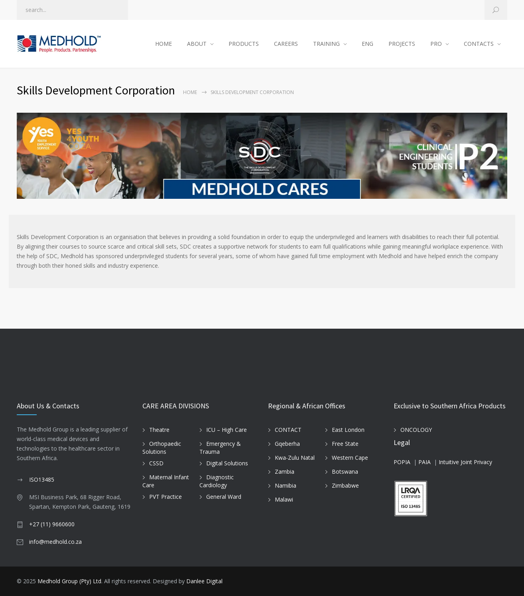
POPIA (402, 462)
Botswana (345, 471)
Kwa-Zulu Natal (295, 457)
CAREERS (286, 43)
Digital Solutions (227, 463)
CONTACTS (479, 43)
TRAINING (326, 43)
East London (348, 429)
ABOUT (197, 43)
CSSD (156, 463)
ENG (367, 43)
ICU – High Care (226, 429)
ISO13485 (41, 479)
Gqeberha (287, 443)
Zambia (284, 471)
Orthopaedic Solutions (161, 448)
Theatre (159, 429)
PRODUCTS (244, 43)
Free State (345, 443)
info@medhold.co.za (55, 541)
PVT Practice (165, 496)
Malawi (284, 499)
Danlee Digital (204, 581)
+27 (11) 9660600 (52, 524)
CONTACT (288, 429)
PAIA (424, 462)
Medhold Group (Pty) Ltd (69, 581)
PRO (436, 43)
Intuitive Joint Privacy (465, 462)
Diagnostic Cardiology (216, 481)
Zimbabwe (345, 485)
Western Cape (350, 457)
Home (190, 92)
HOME (163, 43)
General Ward (223, 496)
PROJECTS (401, 43)
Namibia (285, 485)
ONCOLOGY (416, 429)
